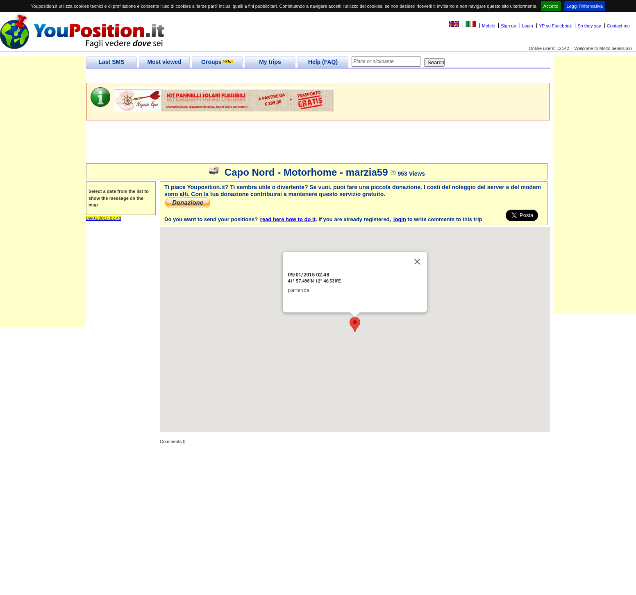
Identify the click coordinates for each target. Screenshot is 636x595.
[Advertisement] (235, 76)
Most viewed (164, 62)
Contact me (618, 25)
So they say (589, 25)
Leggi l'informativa (585, 6)
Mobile (488, 25)
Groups (217, 62)
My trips (270, 62)
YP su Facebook (555, 25)
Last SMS (111, 62)
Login (527, 25)
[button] (355, 324)
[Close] (417, 261)
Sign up (508, 25)
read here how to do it (288, 219)
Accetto (551, 6)
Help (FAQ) (323, 62)
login (399, 219)
